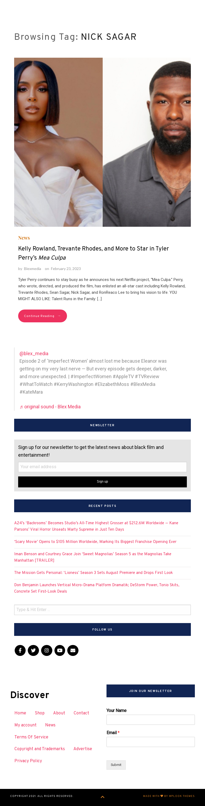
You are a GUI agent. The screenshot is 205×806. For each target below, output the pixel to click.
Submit (116, 765)
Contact (81, 713)
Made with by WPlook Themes (169, 796)
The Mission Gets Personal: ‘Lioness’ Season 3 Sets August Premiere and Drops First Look (93, 573)
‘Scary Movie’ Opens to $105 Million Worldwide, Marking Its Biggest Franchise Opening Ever (95, 542)
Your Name (117, 710)
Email (113, 732)
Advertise (82, 749)
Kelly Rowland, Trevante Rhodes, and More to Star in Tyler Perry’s (93, 253)
